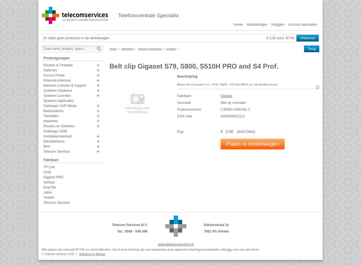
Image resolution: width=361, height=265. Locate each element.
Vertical (48, 182)
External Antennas (57, 80)
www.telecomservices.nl (175, 244)
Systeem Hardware (57, 91)
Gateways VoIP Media (60, 106)
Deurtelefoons (54, 141)
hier (229, 249)
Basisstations (53, 111)
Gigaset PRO (53, 177)
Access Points (54, 75)
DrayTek (49, 187)
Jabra (47, 192)
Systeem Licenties (57, 96)
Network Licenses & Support (64, 85)
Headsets (50, 121)
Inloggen (277, 25)
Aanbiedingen (257, 25)
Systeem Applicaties (58, 101)
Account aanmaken (302, 25)
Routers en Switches (58, 126)
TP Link (49, 167)
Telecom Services (56, 152)
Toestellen (51, 116)
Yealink (48, 198)
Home (238, 25)
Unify (47, 172)
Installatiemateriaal (57, 136)
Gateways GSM (55, 131)
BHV (46, 146)
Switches (50, 70)
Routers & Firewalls (58, 65)
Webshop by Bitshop (92, 254)
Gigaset (226, 96)
